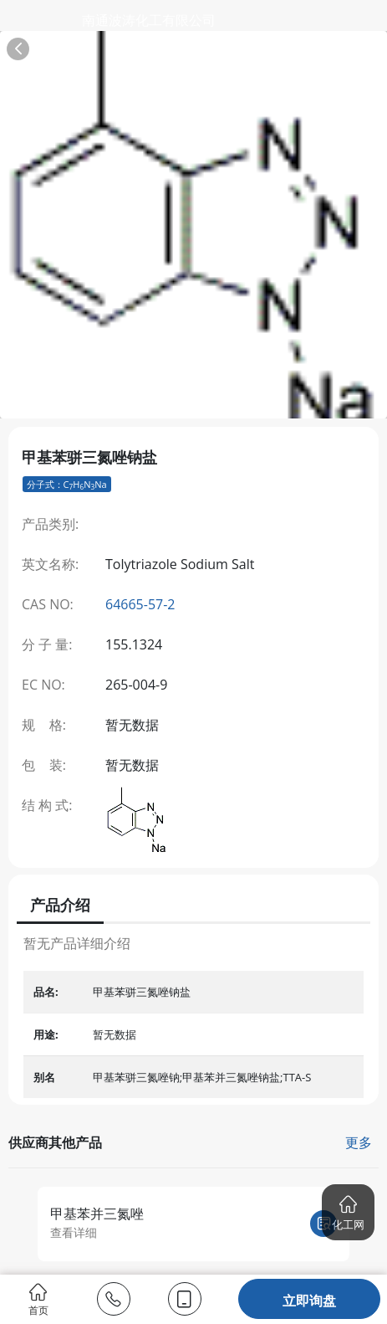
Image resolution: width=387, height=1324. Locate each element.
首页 (38, 1299)
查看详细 (73, 1232)
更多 (358, 1142)
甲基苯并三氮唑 (97, 1213)
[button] (348, 1212)
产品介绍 (60, 905)
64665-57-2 (140, 604)
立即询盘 (309, 1300)
